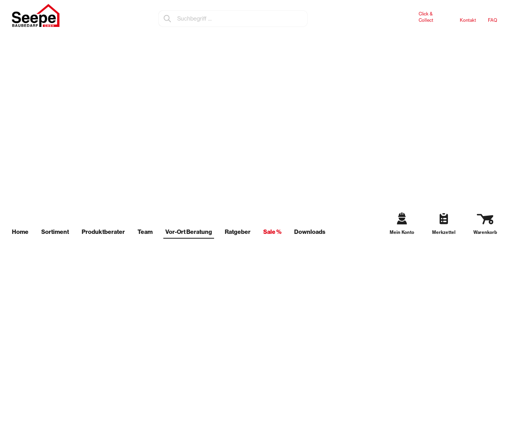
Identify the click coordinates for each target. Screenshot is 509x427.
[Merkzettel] (440, 225)
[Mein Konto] (399, 225)
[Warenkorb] (482, 225)
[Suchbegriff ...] (242, 18)
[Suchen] (168, 19)
